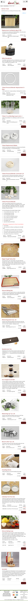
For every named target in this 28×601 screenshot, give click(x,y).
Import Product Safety (7, 594)
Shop (3, 1)
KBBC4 (3, 447)
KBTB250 (4, 236)
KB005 (3, 579)
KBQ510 (3, 357)
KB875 (3, 474)
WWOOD (4, 65)
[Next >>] (24, 12)
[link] (0, 590)
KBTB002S (4, 122)
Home (1, 5)
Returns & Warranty (6, 593)
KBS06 (3, 326)
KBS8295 (4, 297)
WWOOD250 (4, 36)
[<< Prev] (3, 12)
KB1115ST (4, 542)
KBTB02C (4, 179)
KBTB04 (3, 151)
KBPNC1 (3, 391)
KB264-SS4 (4, 506)
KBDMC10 (4, 419)
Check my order (7, 591)
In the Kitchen (6, 5)
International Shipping (7, 595)
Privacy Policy (6, 592)
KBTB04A (4, 94)
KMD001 (4, 268)
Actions (25, 1)
